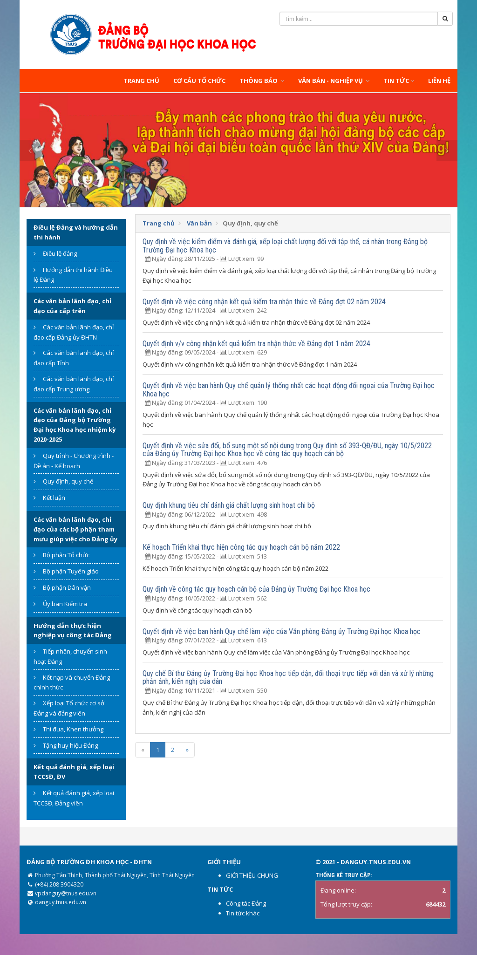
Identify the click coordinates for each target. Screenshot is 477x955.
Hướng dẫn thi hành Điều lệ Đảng (73, 275)
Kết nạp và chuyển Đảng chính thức (72, 682)
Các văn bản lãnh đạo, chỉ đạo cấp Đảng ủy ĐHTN (74, 332)
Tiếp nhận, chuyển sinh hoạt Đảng (70, 656)
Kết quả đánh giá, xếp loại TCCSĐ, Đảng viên (74, 798)
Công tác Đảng (246, 903)
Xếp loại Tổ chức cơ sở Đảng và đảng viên (69, 708)
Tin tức (398, 80)
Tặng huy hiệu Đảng (70, 745)
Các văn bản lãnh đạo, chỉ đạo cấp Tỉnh (74, 357)
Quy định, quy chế (68, 481)
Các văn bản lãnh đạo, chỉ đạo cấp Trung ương (74, 384)
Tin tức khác (242, 913)
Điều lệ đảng (60, 253)
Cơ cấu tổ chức (199, 80)
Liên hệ (439, 80)
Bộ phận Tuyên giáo (71, 571)
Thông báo (261, 80)
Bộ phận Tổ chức (66, 555)
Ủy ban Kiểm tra (65, 604)
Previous (30, 150)
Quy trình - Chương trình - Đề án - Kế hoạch (74, 460)
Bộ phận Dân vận (67, 587)
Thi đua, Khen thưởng (73, 729)
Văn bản (199, 223)
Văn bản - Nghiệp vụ (333, 80)
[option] (238, 150)
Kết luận (54, 497)
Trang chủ (141, 80)
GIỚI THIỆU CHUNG (252, 875)
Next (446, 150)
